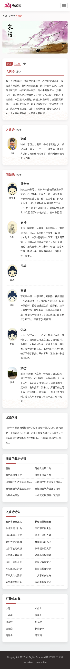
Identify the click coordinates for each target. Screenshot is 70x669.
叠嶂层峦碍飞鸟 (43, 541)
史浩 (12, 237)
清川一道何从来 (14, 562)
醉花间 (38, 635)
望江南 (9, 628)
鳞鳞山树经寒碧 (43, 555)
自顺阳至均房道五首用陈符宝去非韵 (24, 482)
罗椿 (12, 280)
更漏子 (9, 635)
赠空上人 (39, 608)
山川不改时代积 (14, 548)
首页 (4, 15)
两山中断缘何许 (43, 582)
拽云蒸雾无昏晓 (43, 568)
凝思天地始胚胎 (14, 541)
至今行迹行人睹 (43, 535)
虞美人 (38, 615)
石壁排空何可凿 (14, 582)
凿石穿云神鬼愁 (43, 528)
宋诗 (11, 15)
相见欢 (38, 622)
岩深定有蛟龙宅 (43, 562)
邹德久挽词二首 (43, 468)
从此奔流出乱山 (14, 528)
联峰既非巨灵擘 (43, 548)
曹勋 (12, 305)
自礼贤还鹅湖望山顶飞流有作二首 (52, 495)
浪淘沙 (9, 622)
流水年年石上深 (14, 535)
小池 (8, 608)
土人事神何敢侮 (43, 575)
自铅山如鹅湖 (13, 495)
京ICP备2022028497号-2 (35, 662)
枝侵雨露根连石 (43, 521)
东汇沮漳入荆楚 (14, 568)
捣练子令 (39, 628)
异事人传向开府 (14, 575)
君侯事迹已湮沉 (14, 521)
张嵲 (12, 153)
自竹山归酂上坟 (14, 475)
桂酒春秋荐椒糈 (14, 555)
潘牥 (12, 382)
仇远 (12, 343)
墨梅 (8, 468)
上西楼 (9, 615)
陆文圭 (12, 198)
